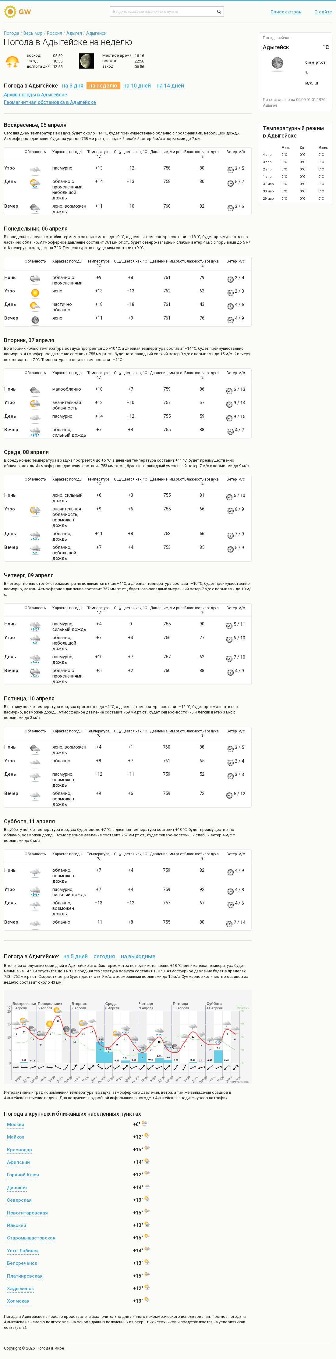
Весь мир (33, 33)
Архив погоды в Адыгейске (35, 95)
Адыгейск (96, 33)
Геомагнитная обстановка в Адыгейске (50, 102)
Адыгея (74, 33)
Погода (11, 33)
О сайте (323, 12)
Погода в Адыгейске (23, 1316)
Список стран (286, 12)
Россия (54, 33)
